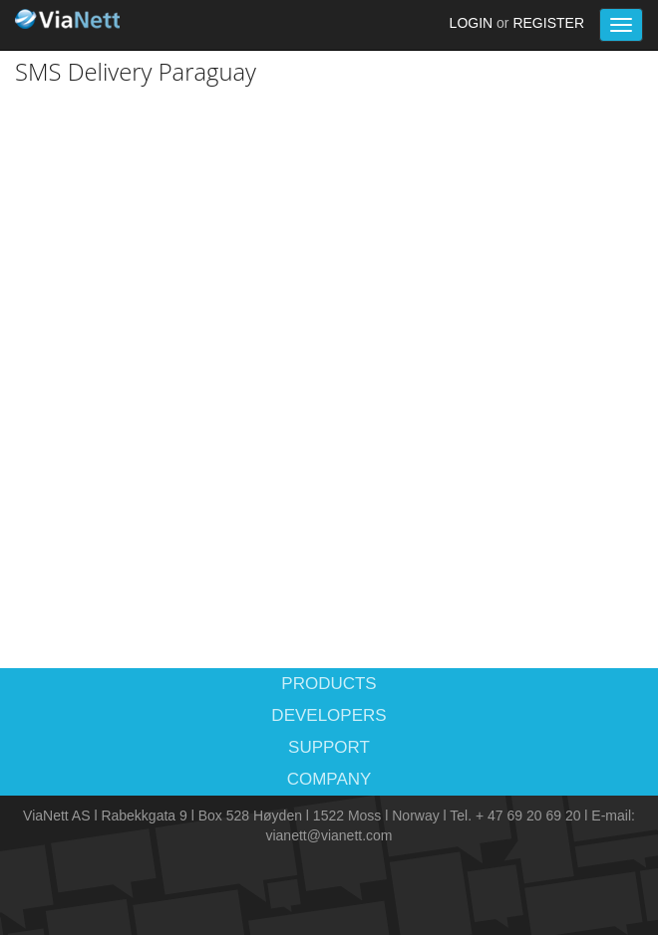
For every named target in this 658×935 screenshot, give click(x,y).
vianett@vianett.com (328, 835)
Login (472, 23)
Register (548, 23)
